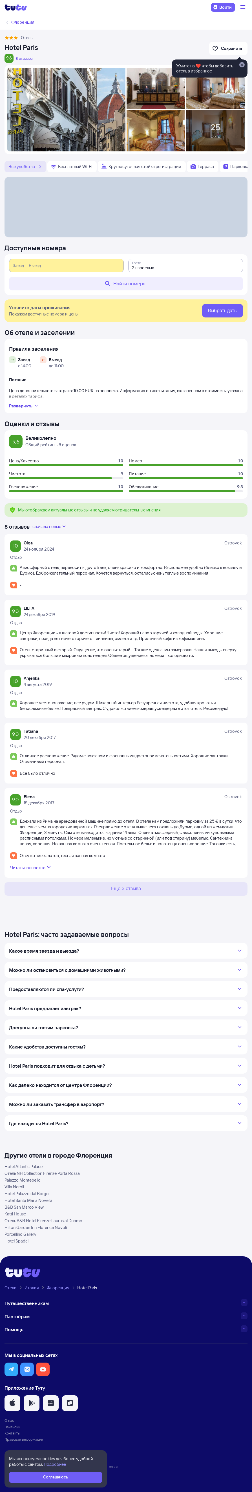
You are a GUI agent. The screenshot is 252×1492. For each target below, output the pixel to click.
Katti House (15, 1214)
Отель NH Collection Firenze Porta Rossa (42, 1173)
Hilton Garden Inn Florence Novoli (36, 1227)
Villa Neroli (14, 1186)
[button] (11, 1369)
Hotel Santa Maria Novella (28, 1200)
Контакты (12, 1433)
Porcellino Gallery (20, 1234)
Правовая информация (24, 1439)
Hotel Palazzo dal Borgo (27, 1193)
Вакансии (12, 1427)
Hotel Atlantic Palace (24, 1166)
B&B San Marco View (24, 1207)
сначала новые (49, 526)
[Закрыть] (241, 65)
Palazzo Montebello (23, 1180)
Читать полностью (31, 867)
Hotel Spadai (16, 1241)
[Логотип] (16, 7)
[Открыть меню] (243, 7)
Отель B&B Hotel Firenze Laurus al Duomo (43, 1220)
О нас (9, 1420)
